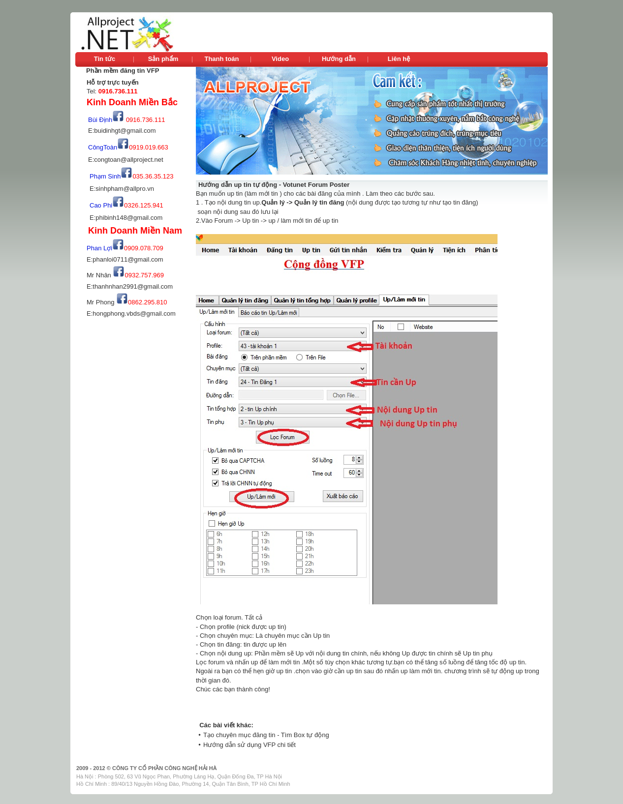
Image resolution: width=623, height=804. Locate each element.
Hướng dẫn (339, 58)
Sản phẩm (163, 58)
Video (280, 58)
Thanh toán (221, 58)
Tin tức (104, 58)
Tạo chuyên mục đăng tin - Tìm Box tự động (266, 735)
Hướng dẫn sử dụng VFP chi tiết (249, 744)
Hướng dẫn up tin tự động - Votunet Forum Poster (273, 184)
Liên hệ (399, 58)
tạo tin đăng (458, 202)
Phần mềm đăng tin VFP (122, 70)
